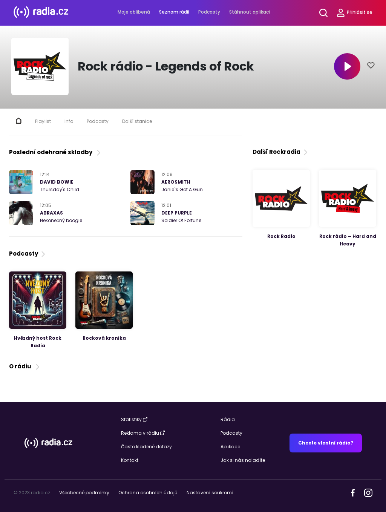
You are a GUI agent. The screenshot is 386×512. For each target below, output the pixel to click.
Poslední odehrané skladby (55, 152)
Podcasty (209, 12)
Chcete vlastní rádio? (326, 443)
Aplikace (230, 446)
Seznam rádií (174, 12)
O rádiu (25, 366)
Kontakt (129, 460)
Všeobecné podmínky (84, 492)
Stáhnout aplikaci (249, 12)
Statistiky (134, 419)
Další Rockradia (281, 152)
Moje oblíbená (134, 12)
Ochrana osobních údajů (148, 492)
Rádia (228, 419)
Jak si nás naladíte (243, 460)
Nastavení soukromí (210, 492)
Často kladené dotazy (146, 446)
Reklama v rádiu (143, 433)
